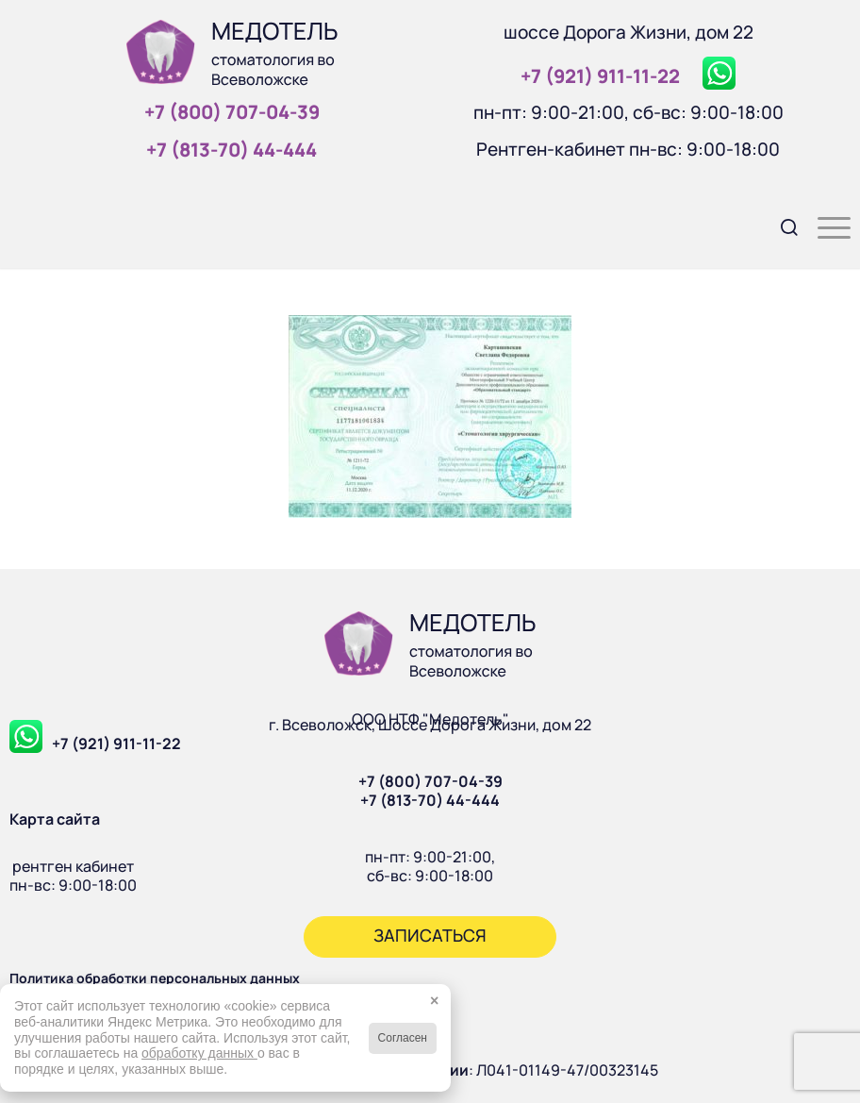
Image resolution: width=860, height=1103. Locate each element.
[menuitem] (780, 225)
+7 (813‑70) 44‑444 (231, 149)
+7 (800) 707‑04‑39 (232, 112)
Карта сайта (54, 819)
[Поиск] (780, 225)
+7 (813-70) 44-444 (430, 800)
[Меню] (825, 225)
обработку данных (199, 1053)
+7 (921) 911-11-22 (116, 743)
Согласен (402, 1038)
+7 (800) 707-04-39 (430, 781)
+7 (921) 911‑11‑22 (600, 76)
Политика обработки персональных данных (154, 978)
